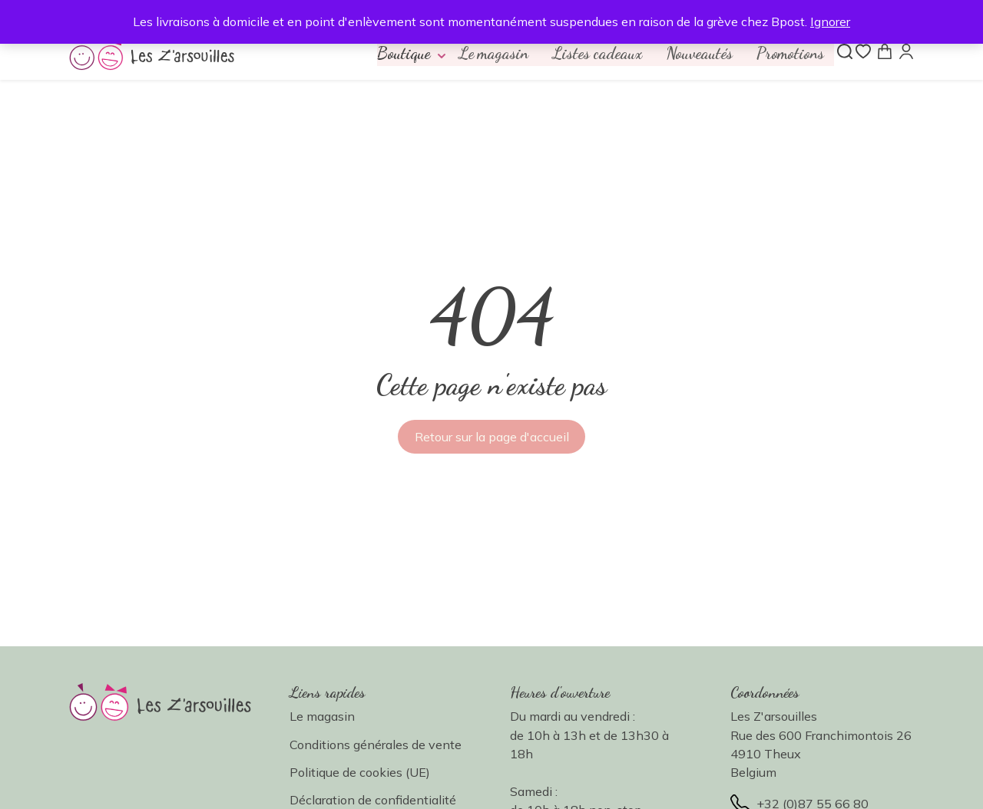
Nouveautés (693, 54)
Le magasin (480, 54)
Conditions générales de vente (376, 746)
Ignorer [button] (830, 21)
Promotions (788, 54)
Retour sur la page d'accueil (492, 439)
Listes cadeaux (587, 54)
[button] (396, 55)
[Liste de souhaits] (863, 52)
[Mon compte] (906, 52)
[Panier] (884, 52)
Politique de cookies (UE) (360, 774)
